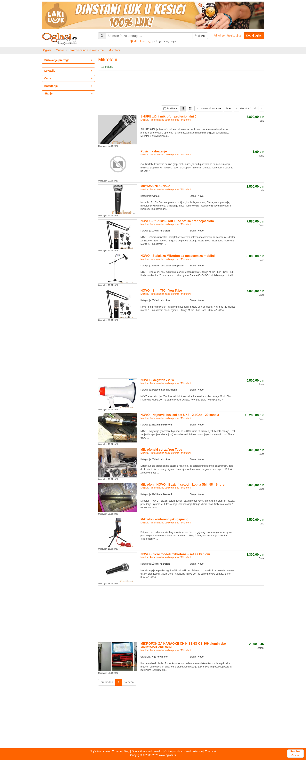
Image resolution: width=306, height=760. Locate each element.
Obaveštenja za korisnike (147, 751)
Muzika (60, 50)
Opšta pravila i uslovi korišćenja (183, 751)
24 (228, 108)
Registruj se (234, 35)
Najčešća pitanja (100, 751)
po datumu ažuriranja (209, 108)
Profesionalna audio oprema (86, 50)
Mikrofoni (114, 50)
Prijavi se (219, 35)
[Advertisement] (181, 349)
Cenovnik (210, 751)
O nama (117, 751)
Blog (126, 751)
